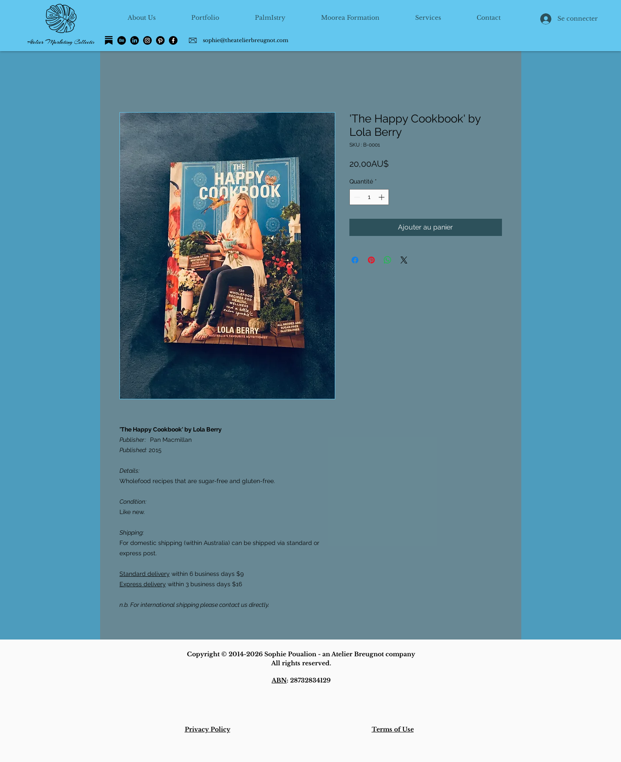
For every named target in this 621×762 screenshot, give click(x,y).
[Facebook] (173, 40)
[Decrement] (356, 197)
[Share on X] (404, 260)
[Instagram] (147, 40)
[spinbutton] (369, 197)
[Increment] (382, 197)
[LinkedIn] (134, 40)
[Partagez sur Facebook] (355, 260)
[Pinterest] (160, 40)
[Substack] (108, 40)
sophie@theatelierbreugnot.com (245, 40)
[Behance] (121, 40)
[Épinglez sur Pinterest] (371, 260)
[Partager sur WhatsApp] (387, 260)
